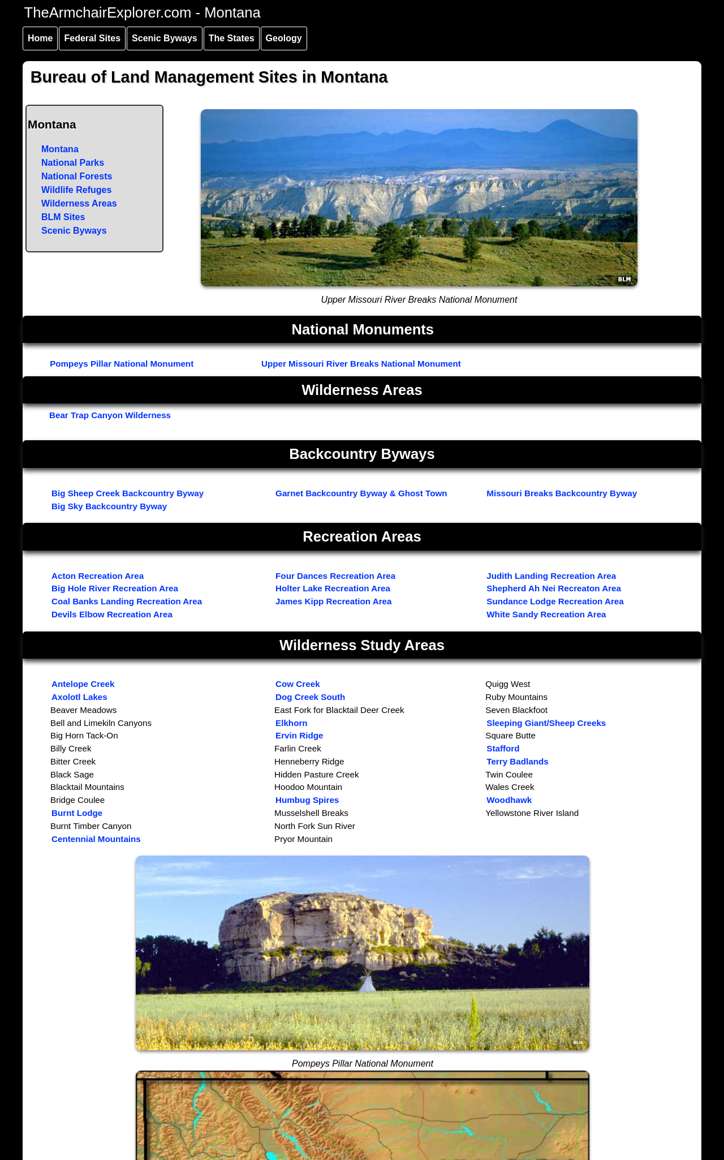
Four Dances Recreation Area (335, 576)
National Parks (72, 162)
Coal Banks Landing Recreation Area (126, 601)
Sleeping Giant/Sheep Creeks (546, 723)
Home (40, 38)
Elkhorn (291, 723)
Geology (284, 38)
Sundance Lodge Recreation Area (555, 601)
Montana (60, 149)
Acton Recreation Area (97, 576)
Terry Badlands (517, 761)
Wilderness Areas (79, 203)
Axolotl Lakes (79, 697)
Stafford (502, 748)
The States (232, 38)
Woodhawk (509, 800)
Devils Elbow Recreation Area (112, 614)
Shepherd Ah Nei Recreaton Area (553, 588)
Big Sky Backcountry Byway (109, 506)
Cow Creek (297, 684)
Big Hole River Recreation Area (114, 588)
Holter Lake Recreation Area (332, 588)
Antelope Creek (82, 684)
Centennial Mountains (96, 839)
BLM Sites (63, 217)
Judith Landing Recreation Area (551, 576)
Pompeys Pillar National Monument (121, 363)
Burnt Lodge (76, 813)
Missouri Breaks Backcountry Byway (561, 493)
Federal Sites (92, 38)
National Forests (76, 176)
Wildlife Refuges (76, 190)
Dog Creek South (310, 697)
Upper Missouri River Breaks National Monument (361, 363)
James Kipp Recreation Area (333, 601)
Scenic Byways (164, 38)
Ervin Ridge (299, 735)
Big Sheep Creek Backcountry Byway (127, 493)
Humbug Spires (307, 800)
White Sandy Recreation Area (546, 614)
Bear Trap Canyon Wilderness (110, 415)
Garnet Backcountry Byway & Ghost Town (361, 493)
